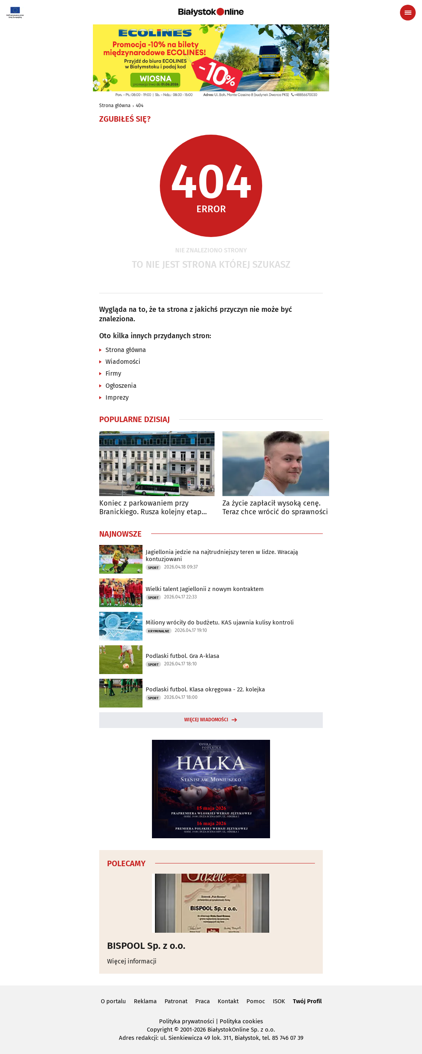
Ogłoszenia (121, 385)
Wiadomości (123, 361)
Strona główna (115, 105)
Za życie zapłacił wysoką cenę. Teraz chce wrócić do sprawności (275, 507)
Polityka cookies (241, 1021)
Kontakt (228, 1001)
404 (139, 105)
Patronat (176, 1001)
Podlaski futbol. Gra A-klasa (182, 655)
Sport (153, 568)
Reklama (145, 1001)
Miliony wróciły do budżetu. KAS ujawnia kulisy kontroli (220, 622)
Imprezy (117, 397)
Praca (202, 1001)
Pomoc (255, 1001)
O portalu (113, 1001)
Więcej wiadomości (206, 719)
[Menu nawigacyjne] (408, 12)
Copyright (159, 1029)
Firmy (113, 373)
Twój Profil (307, 1001)
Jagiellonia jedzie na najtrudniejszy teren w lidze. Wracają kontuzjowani (222, 555)
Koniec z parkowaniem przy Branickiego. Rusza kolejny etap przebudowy (150, 507)
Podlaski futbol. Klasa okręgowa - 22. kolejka (205, 689)
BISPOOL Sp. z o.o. (146, 946)
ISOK (279, 1001)
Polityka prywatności (186, 1021)
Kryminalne (158, 631)
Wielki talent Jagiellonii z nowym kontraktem (205, 589)
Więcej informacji (132, 961)
